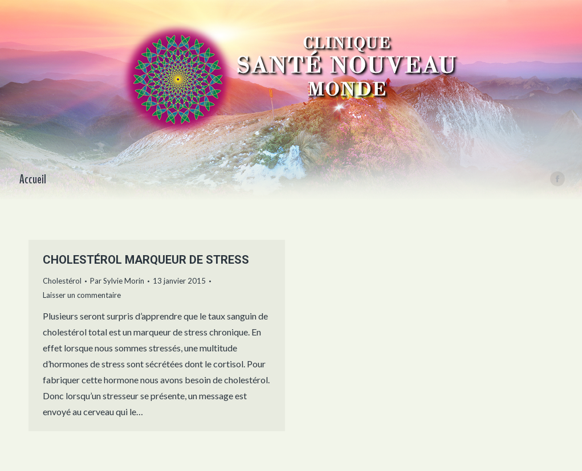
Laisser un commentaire (82, 295)
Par (117, 280)
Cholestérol (62, 280)
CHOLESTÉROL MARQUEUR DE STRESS (146, 260)
